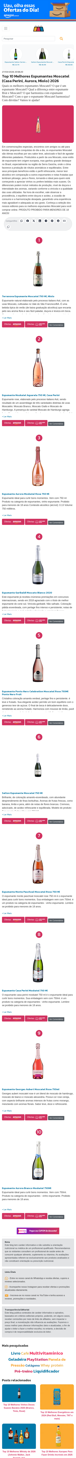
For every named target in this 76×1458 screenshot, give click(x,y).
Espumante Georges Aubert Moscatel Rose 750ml (30, 1089)
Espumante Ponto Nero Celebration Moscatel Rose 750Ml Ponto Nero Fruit (35, 693)
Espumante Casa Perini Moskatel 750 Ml (25, 990)
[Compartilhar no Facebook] (27, 220)
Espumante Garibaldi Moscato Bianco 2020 (27, 592)
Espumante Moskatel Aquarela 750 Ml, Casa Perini (31, 395)
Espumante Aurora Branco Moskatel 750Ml (26, 1188)
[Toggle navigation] (5, 28)
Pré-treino (24, 1371)
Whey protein (52, 1365)
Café (25, 1353)
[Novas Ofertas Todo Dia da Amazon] (38, 9)
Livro (15, 1353)
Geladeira (17, 1359)
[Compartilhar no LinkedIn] (39, 220)
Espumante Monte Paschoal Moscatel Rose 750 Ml (31, 892)
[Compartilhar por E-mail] (64, 220)
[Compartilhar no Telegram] (45, 220)
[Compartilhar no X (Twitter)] (33, 220)
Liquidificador (46, 1371)
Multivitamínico (46, 1353)
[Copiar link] (8, 226)
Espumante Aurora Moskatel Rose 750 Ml (25, 494)
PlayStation (37, 1359)
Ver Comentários (56, 325)
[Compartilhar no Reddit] (58, 220)
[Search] (28, 38)
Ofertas (13, 324)
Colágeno (32, 1365)
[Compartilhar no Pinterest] (52, 220)
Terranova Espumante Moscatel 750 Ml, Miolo (28, 296)
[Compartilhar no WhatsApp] (21, 220)
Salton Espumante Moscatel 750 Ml (22, 793)
